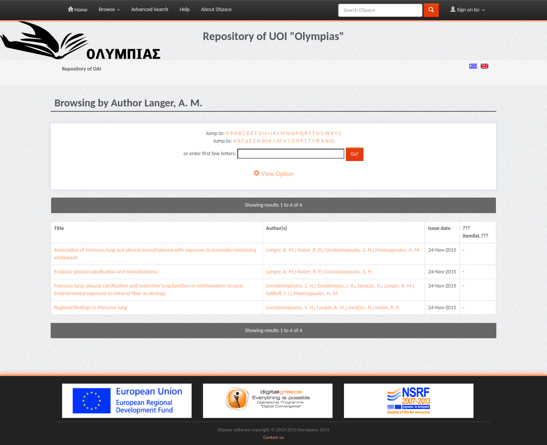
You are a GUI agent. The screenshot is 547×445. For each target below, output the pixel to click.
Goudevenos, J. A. (336, 286)
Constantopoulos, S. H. (348, 250)
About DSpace (216, 9)
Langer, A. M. (280, 250)
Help (185, 9)
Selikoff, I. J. (278, 293)
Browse (109, 9)
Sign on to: (467, 9)
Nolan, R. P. (309, 250)
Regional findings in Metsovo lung (90, 307)
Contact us (273, 437)
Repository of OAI (81, 69)
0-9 (229, 133)
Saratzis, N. (369, 286)
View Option (273, 174)
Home (77, 9)
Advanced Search (149, 9)
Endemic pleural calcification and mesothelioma (105, 271)
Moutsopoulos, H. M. (398, 250)
